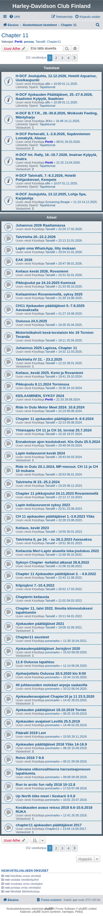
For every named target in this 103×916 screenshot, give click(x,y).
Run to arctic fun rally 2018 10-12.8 (45, 784)
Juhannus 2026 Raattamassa (40, 225)
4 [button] (68, 57)
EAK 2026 (24, 260)
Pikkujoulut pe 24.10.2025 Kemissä (46, 283)
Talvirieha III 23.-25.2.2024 (38, 482)
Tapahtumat (47, 87)
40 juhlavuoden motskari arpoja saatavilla (51, 685)
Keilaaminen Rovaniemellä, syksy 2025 (49, 294)
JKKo (48, 121)
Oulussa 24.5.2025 (31, 321)
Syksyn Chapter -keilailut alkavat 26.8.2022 (52, 562)
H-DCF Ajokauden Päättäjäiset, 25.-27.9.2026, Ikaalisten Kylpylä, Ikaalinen (54, 96)
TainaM (40, 41)
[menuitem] (14, 16)
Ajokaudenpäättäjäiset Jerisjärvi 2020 (48, 649)
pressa (29, 41)
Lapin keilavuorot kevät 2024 (40, 453)
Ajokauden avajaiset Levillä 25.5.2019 (48, 721)
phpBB (48, 908)
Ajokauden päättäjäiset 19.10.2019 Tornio (51, 710)
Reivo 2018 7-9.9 (30, 758)
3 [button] (62, 57)
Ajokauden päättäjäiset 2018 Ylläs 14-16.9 (51, 744)
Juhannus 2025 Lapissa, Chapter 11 (46, 348)
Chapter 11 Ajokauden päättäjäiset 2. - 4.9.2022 (56, 574)
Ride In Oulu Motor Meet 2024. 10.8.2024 (50, 407)
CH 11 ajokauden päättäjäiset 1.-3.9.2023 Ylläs (55, 516)
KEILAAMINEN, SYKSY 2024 (40, 396)
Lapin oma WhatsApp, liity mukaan (46, 248)
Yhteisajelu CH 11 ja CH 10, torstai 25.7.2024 (53, 430)
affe (47, 83)
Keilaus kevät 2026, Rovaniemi (42, 271)
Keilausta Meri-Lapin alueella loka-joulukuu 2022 (57, 551)
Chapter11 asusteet (32, 637)
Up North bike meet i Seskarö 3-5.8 (45, 796)
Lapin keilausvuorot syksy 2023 (43, 505)
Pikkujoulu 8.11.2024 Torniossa (42, 384)
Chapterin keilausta (32, 597)
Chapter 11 (15, 35)
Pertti (18, 41)
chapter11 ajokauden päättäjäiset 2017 (49, 825)
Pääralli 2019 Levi (31, 733)
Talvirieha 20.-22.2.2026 (36, 237)
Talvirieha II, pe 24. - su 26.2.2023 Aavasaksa (54, 539)
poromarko (52, 640)
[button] (74, 57)
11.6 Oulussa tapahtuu (35, 662)
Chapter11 (54, 41)
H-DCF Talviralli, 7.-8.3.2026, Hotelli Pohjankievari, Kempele (46, 177)
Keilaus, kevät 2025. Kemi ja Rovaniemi (49, 373)
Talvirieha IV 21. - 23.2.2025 (39, 359)
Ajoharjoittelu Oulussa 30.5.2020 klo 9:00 (51, 673)
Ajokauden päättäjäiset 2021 (40, 624)
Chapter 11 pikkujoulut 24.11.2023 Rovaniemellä (57, 493)
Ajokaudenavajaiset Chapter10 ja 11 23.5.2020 (55, 696)
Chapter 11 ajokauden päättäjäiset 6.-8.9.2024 (55, 419)
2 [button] (56, 57)
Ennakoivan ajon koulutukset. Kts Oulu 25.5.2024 (58, 442)
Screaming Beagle (57, 202)
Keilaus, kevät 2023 (32, 528)
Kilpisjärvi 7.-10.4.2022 (35, 585)
